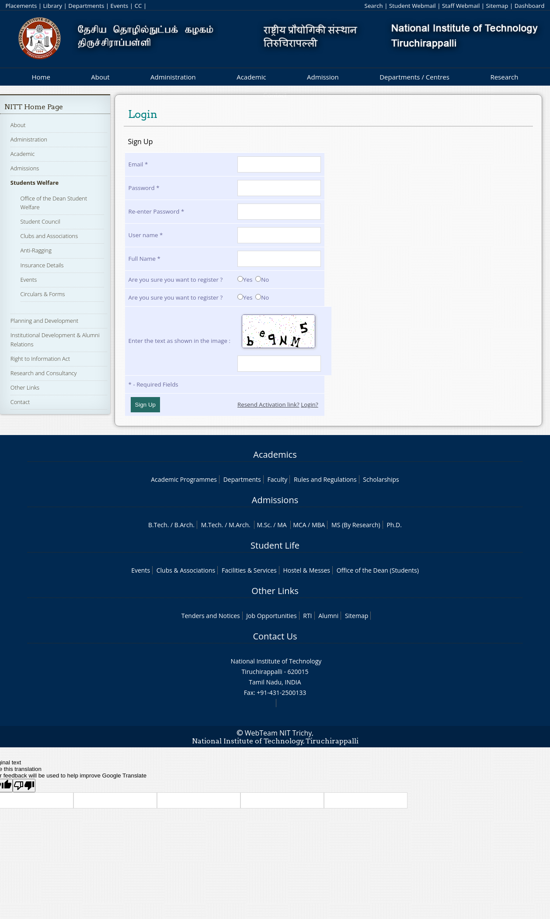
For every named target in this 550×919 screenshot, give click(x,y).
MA (281, 525)
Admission (323, 77)
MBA (318, 525)
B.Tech (157, 525)
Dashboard (530, 6)
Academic (251, 77)
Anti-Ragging (36, 250)
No (262, 279)
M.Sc (263, 525)
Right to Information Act (40, 359)
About (100, 77)
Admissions (24, 168)
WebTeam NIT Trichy (278, 733)
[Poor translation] (24, 785)
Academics (274, 454)
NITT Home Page (33, 107)
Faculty (277, 479)
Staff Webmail (461, 6)
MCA (299, 525)
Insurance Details (42, 265)
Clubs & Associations (186, 570)
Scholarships (381, 479)
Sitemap (497, 6)
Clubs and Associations (49, 236)
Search (374, 6)
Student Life (275, 545)
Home (40, 77)
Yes (244, 279)
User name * (146, 235)
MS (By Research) (355, 525)
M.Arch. (240, 525)
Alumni (328, 616)
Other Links (24, 387)
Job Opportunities (271, 616)
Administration (173, 77)
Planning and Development (44, 321)
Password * (144, 188)
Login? (309, 404)
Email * (138, 164)
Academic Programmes (184, 479)
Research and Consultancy (43, 373)
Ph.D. (394, 525)
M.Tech (211, 525)
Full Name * (144, 259)
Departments (86, 6)
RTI (307, 616)
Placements (21, 6)
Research (504, 77)
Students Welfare (34, 183)
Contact (20, 402)
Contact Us (275, 636)
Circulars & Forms (43, 294)
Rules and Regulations (325, 479)
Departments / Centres (414, 77)
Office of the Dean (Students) (378, 570)
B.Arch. (184, 525)
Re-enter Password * (156, 211)
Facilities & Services (249, 570)
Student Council (40, 221)
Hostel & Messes (306, 570)
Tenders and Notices (210, 616)
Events (120, 6)
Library (52, 6)
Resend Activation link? (268, 404)
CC (138, 6)
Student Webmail (412, 6)
